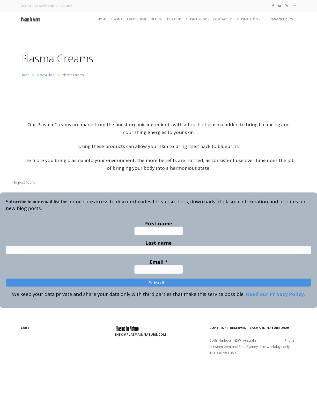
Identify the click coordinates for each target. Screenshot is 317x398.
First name (158, 224)
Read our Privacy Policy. (275, 300)
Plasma (117, 19)
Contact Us (223, 19)
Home (102, 19)
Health (156, 19)
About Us (174, 19)
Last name (158, 244)
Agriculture (137, 19)
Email (159, 265)
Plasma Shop (46, 75)
